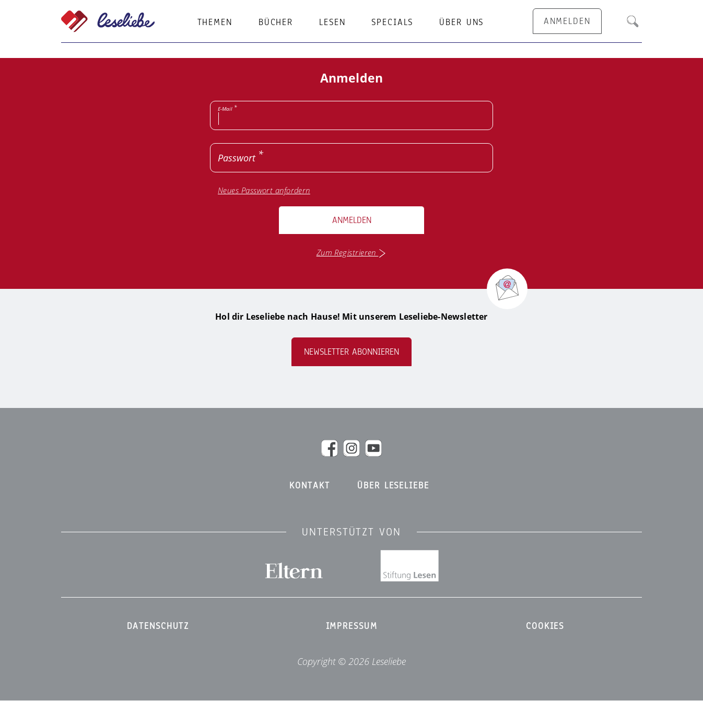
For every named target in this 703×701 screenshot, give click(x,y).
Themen (214, 22)
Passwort (236, 157)
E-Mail (225, 108)
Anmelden (351, 220)
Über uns (461, 22)
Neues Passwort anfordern (264, 190)
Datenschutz (158, 626)
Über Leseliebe (393, 486)
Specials (392, 22)
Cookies (545, 626)
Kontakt (309, 486)
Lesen (332, 22)
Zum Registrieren (352, 253)
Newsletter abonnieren (351, 352)
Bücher (276, 22)
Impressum (352, 626)
